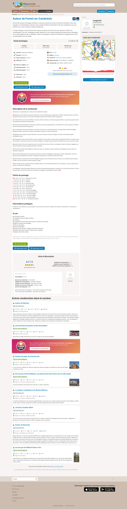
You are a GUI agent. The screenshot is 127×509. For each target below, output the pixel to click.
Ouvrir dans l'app (21, 83)
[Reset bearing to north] (112, 48)
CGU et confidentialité (18, 486)
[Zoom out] (112, 45)
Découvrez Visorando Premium (62, 74)
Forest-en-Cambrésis (61, 57)
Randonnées (25, 11)
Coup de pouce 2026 (19, 498)
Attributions (85, 59)
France (54, 52)
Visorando (14, 14)
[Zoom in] (112, 42)
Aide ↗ (35, 11)
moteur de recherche (56, 466)
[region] (98, 50)
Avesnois (56, 55)
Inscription (101, 11)
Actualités (15, 495)
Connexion (110, 11)
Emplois (14, 492)
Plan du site (15, 489)
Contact (14, 501)
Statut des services (58, 505)
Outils (16, 11)
